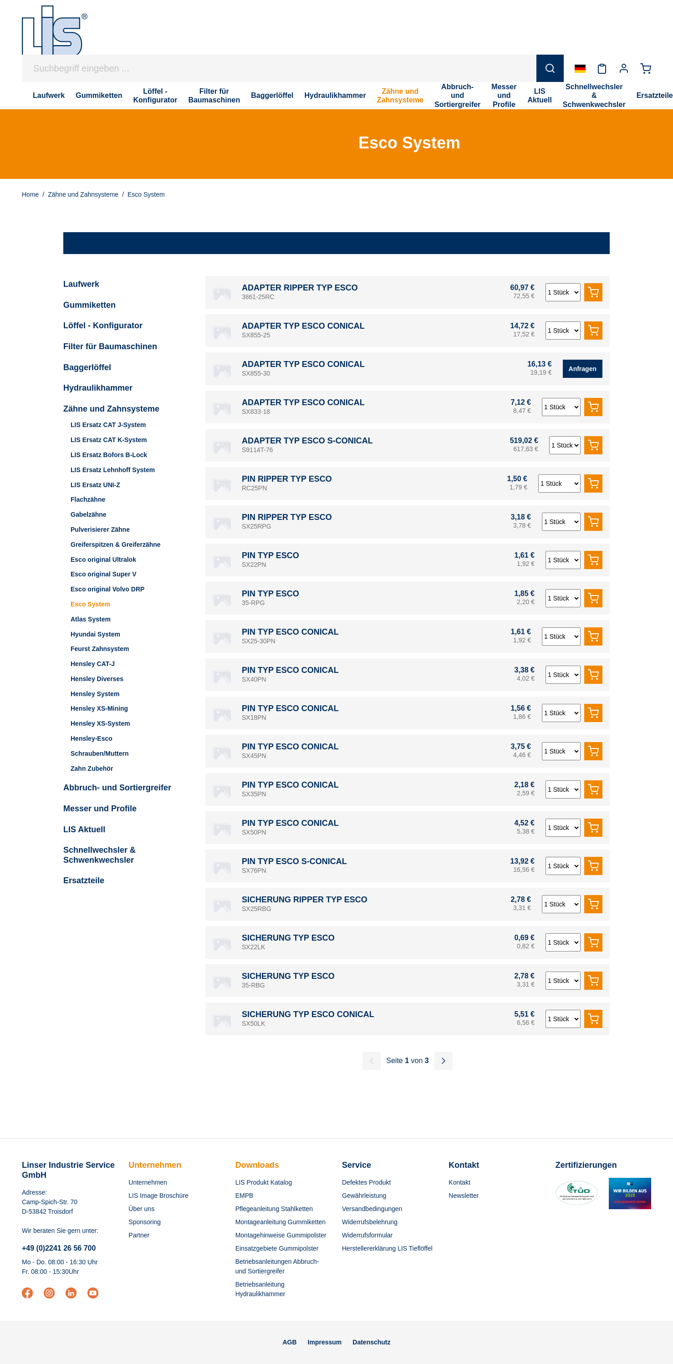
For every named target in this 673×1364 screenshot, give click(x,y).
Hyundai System (95, 634)
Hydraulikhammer (98, 387)
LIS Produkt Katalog (263, 1182)
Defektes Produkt (366, 1182)
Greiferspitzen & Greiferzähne (116, 544)
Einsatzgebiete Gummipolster (277, 1248)
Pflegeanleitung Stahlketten (274, 1208)
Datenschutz (371, 1342)
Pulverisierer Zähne (100, 529)
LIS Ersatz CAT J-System (108, 424)
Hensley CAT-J (93, 663)
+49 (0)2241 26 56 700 (59, 1248)
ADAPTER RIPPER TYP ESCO (300, 287)
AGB (289, 1342)
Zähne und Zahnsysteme (111, 408)
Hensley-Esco (91, 738)
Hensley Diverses (97, 678)
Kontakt (459, 1182)
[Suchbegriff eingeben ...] (279, 68)
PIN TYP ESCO (270, 555)
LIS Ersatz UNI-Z (95, 485)
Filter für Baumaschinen (110, 346)
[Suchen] (550, 68)
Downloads (257, 1165)
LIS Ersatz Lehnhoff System (113, 469)
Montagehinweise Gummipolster (280, 1235)
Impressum (325, 1342)
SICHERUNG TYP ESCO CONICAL (308, 1014)
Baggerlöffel (87, 367)
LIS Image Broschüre (158, 1195)
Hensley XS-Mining (99, 708)
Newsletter (464, 1195)
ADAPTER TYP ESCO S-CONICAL (307, 440)
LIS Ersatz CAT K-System (109, 439)
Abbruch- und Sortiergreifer (117, 787)
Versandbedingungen (372, 1208)
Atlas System (91, 619)
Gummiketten (89, 305)
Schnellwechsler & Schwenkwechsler (99, 855)
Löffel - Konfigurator (103, 325)
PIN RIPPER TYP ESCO (287, 479)
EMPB (244, 1195)
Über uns (141, 1208)
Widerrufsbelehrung (370, 1222)
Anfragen (583, 368)
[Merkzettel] (602, 68)
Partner (138, 1235)
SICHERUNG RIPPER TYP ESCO (304, 899)
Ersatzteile (83, 880)
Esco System (90, 604)
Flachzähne (88, 499)
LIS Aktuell (84, 829)
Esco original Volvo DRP (107, 589)
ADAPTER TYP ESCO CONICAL (303, 326)
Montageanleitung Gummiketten (280, 1222)
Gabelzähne (89, 514)
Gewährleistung (364, 1195)
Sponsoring (144, 1222)
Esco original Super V (104, 574)
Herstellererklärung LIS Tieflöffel (387, 1248)
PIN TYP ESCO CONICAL (290, 631)
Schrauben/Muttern (100, 753)
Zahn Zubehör (92, 768)
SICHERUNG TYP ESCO (288, 937)
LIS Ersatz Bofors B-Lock (109, 454)
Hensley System (95, 693)
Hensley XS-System (100, 723)
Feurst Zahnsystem (100, 648)
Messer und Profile (100, 808)
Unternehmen (154, 1165)
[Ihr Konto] (624, 68)
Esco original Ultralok (103, 559)
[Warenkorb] (646, 68)
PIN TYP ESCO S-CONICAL (294, 861)
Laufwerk (81, 284)
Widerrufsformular (367, 1235)
